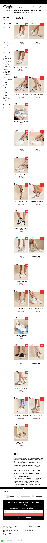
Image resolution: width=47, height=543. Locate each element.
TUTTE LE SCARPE (18, 10)
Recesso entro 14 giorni (25, 496)
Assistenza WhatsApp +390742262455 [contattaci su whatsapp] (23, 488)
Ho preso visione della (24, 517)
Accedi (27, 7)
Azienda (15, 526)
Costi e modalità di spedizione (28, 527)
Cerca (20, 7)
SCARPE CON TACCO (19, 12)
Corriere (12, 496)
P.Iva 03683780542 (7, 530)
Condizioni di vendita (28, 530)
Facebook (37, 525)
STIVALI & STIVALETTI (36, 10)
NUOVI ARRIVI (9, 10)
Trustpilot (5, 491)
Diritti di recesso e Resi (28, 529)
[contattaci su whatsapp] (2, 541)
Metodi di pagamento (28, 525)
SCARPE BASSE (29, 12)
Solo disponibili (7, 23)
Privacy (15, 527)
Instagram (37, 526)
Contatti (15, 525)
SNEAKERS (26, 10)
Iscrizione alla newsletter (16, 530)
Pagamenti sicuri (39, 496)
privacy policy (28, 517)
